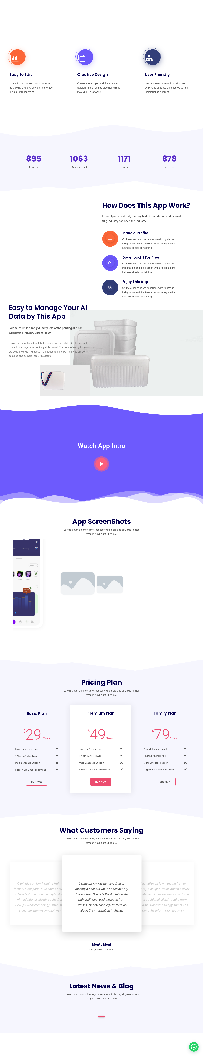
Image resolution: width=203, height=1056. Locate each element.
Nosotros (75, 9)
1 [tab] (101, 1016)
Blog (178, 9)
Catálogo (97, 9)
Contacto (160, 9)
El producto (119, 9)
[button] (194, 1047)
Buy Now (36, 781)
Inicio (57, 9)
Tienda (140, 9)
